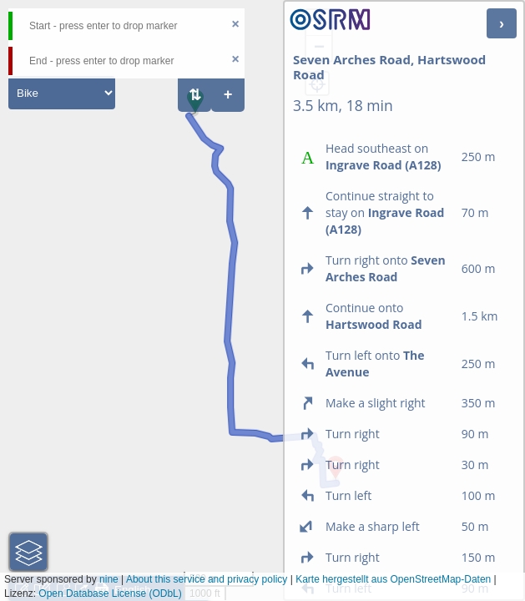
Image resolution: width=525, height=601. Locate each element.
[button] (195, 112)
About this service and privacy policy (206, 579)
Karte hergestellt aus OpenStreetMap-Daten (393, 579)
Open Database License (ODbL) (109, 593)
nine (109, 579)
